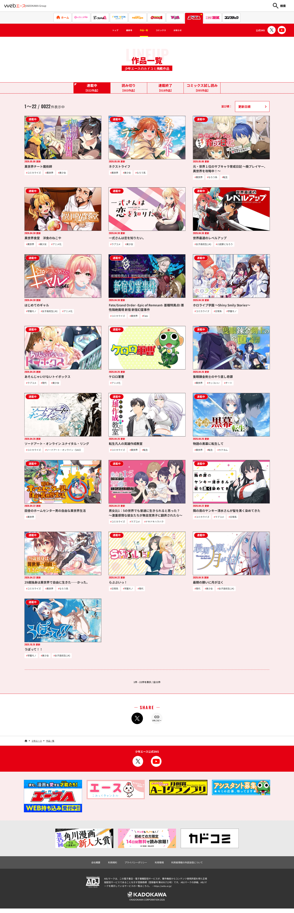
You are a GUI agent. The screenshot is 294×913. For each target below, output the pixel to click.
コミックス (164, 30)
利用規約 (107, 865)
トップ (105, 30)
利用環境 (160, 865)
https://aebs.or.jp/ (163, 889)
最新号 (123, 30)
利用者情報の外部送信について (191, 865)
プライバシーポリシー (133, 865)
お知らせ (186, 30)
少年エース (37, 743)
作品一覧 (142, 30)
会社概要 (89, 865)
